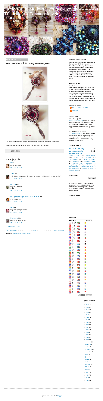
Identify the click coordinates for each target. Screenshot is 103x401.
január (87, 369)
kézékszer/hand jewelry (87, 168)
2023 (87, 312)
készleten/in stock (77, 163)
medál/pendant (75, 153)
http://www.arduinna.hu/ (76, 121)
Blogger (59, 396)
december (88, 342)
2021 (87, 317)
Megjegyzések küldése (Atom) (21, 233)
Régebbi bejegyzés (58, 230)
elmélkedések (90, 155)
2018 (87, 324)
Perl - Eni (13, 184)
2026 (87, 304)
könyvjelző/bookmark (87, 165)
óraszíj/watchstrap (73, 166)
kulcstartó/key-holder (89, 161)
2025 (87, 307)
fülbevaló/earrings (77, 148)
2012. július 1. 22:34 (16, 201)
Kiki (11, 163)
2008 (87, 380)
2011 (87, 372)
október (87, 347)
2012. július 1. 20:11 (16, 178)
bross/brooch (89, 163)
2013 (87, 337)
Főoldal (34, 230)
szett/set (76, 157)
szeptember (88, 349)
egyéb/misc (76, 161)
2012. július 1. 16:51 (16, 168)
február (87, 367)
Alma (12, 207)
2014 (87, 334)
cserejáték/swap (73, 165)
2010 (87, 375)
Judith (12, 173)
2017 (87, 327)
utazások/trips (73, 159)
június (87, 357)
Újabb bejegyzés (11, 230)
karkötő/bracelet (76, 151)
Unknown (75, 110)
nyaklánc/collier (74, 155)
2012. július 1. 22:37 (16, 212)
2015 (87, 332)
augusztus (88, 352)
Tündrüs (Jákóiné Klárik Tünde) (81, 108)
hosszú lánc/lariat (89, 159)
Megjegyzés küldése (14, 226)
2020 (87, 319)
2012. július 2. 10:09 (16, 223)
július (87, 354)
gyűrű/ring (88, 157)
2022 (87, 314)
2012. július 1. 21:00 (16, 191)
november (88, 344)
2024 (87, 309)
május (87, 359)
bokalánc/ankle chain (87, 166)
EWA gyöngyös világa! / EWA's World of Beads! (24, 197)
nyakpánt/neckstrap (74, 168)
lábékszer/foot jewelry (74, 170)
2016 (87, 329)
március (87, 364)
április (87, 362)
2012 (87, 339)
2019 (87, 322)
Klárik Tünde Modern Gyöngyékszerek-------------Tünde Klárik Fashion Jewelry (50, 11)
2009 (87, 377)
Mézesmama (14, 218)
